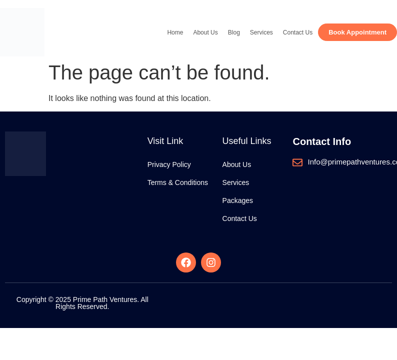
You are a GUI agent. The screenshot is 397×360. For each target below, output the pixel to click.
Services (261, 32)
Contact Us (297, 32)
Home (175, 32)
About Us (205, 32)
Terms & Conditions (178, 182)
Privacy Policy (169, 164)
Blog (234, 32)
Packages (237, 200)
